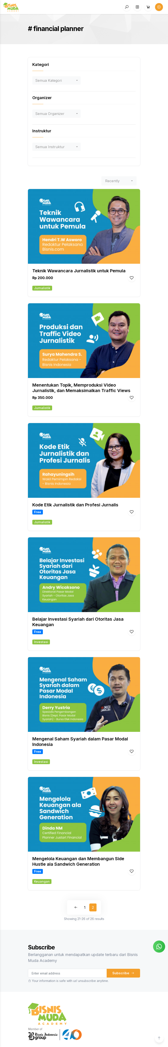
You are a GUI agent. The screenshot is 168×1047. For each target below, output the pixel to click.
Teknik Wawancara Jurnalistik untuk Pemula (79, 270)
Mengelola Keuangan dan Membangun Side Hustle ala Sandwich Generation (78, 861)
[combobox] (56, 80)
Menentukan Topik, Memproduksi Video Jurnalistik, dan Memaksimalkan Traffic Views (81, 387)
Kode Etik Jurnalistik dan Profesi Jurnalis (75, 504)
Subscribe (123, 973)
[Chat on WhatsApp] (159, 946)
